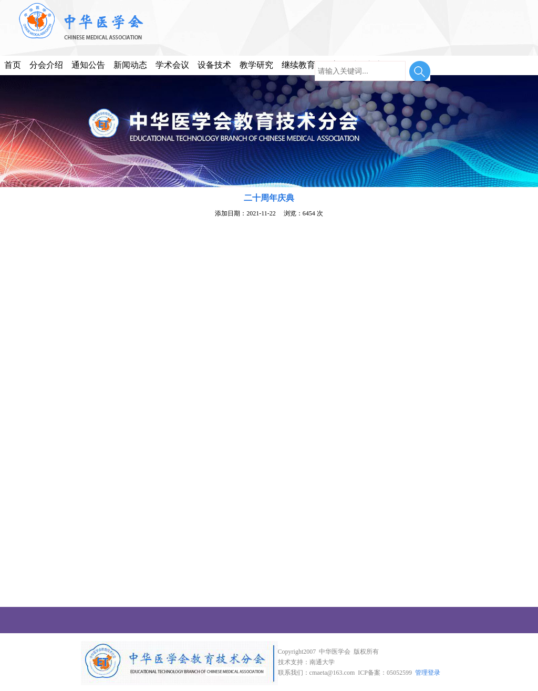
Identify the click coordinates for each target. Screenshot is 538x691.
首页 (12, 64)
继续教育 (298, 64)
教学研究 (256, 64)
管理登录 (427, 672)
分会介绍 (46, 64)
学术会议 (172, 64)
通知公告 (88, 64)
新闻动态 (130, 64)
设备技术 (214, 64)
